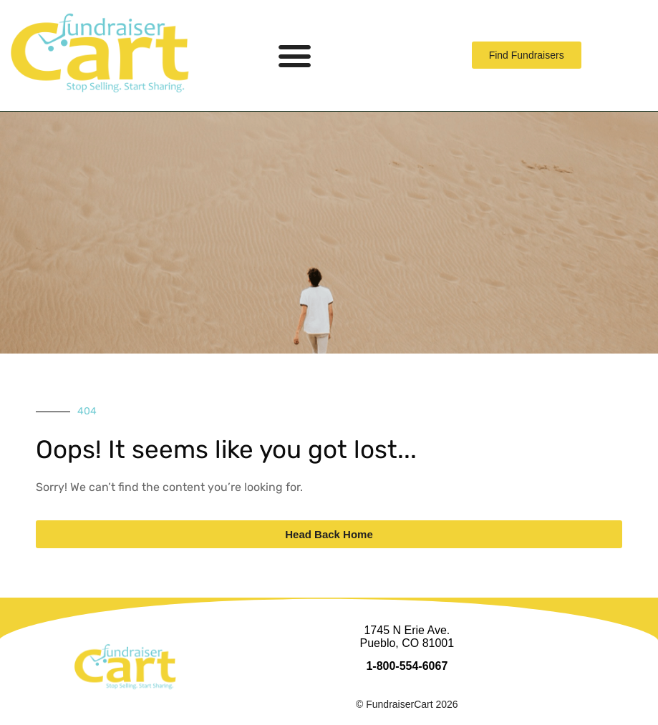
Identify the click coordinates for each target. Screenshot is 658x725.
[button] (294, 55)
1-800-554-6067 (406, 666)
